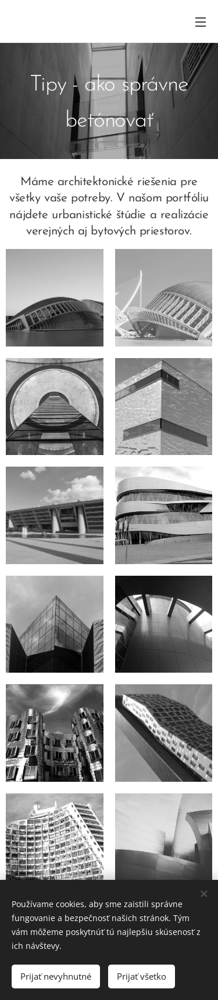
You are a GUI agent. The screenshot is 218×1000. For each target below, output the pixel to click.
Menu (200, 22)
